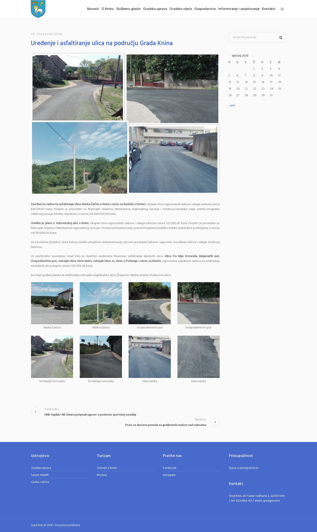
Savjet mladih (40, 475)
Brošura (102, 475)
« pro (232, 105)
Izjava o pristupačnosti (243, 468)
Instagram (169, 475)
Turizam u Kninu (107, 468)
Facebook (170, 468)
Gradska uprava (41, 468)
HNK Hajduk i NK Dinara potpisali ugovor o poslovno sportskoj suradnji (90, 414)
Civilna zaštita (40, 482)
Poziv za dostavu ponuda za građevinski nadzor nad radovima (165, 425)
